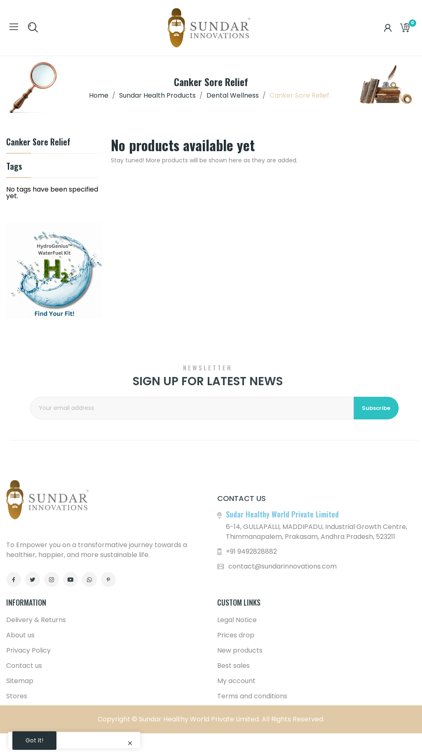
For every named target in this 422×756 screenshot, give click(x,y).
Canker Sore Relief (38, 143)
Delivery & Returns (36, 695)
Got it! (34, 740)
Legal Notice (237, 695)
